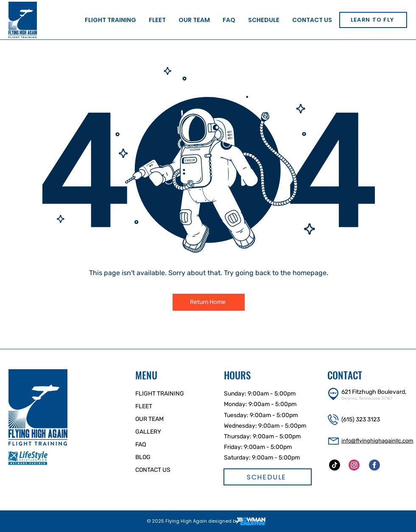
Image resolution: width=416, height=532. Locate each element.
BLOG (143, 457)
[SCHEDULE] (267, 476)
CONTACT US (152, 470)
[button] (110, 20)
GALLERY (148, 431)
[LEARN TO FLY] (373, 20)
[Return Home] (209, 302)
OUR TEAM (149, 419)
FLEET (143, 406)
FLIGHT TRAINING (159, 393)
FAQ (140, 444)
